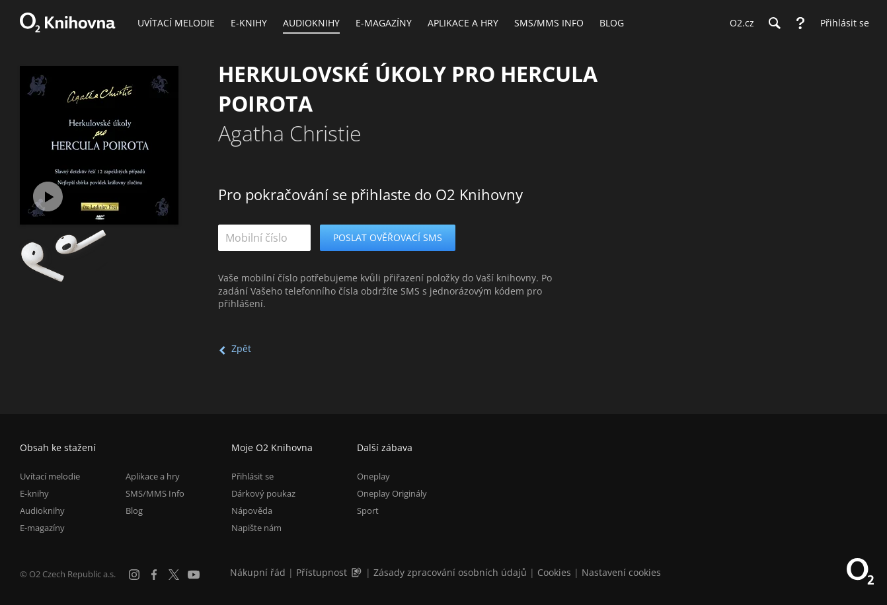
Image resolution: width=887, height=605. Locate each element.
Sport (368, 510)
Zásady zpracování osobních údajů (450, 572)
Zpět (241, 348)
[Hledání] (774, 23)
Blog (134, 510)
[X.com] (174, 575)
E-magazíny (42, 528)
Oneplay (373, 476)
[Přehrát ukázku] (48, 196)
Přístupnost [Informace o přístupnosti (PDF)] (321, 572)
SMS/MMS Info (155, 493)
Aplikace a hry (153, 476)
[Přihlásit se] (841, 23)
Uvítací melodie (50, 476)
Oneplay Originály (392, 493)
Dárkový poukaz (263, 493)
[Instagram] (134, 575)
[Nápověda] (800, 23)
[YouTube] (194, 575)
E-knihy (34, 493)
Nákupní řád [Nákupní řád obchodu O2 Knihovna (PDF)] (258, 572)
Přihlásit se (252, 476)
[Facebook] (154, 575)
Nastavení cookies (621, 572)
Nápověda (251, 510)
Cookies (554, 572)
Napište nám (256, 528)
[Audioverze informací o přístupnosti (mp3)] (358, 572)
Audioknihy (42, 510)
